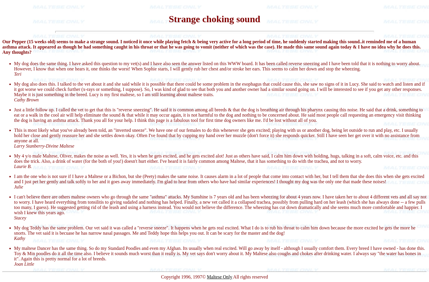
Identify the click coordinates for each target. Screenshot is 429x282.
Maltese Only (219, 276)
